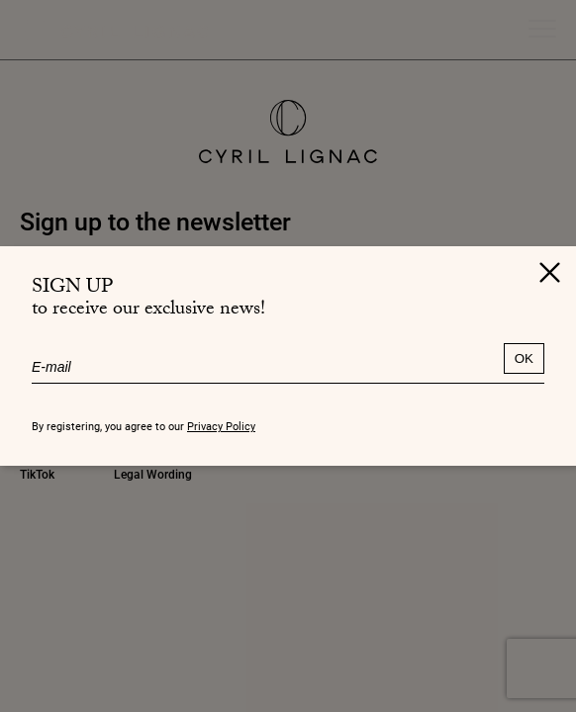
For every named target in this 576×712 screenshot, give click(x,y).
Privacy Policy (221, 425)
